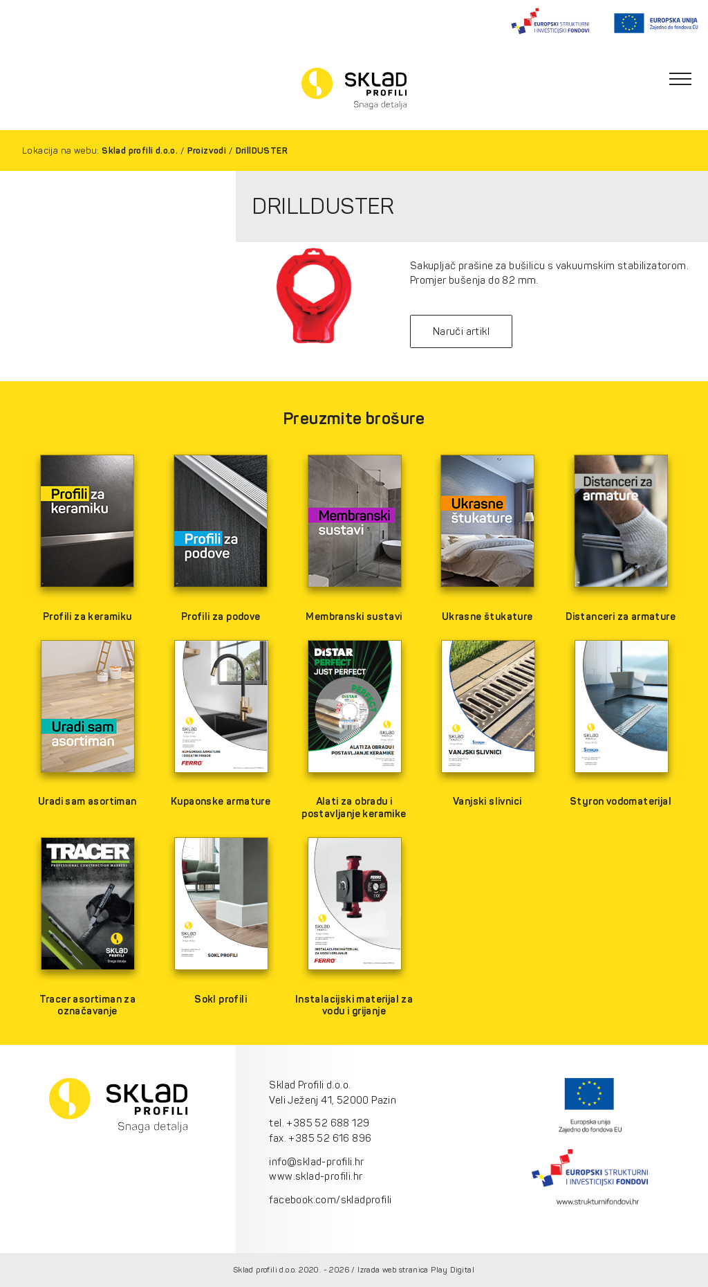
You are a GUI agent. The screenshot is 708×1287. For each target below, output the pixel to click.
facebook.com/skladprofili (330, 1200)
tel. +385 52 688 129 (319, 1123)
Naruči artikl (461, 331)
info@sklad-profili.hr (316, 1162)
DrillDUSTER (262, 150)
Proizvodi (207, 150)
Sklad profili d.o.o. (140, 150)
